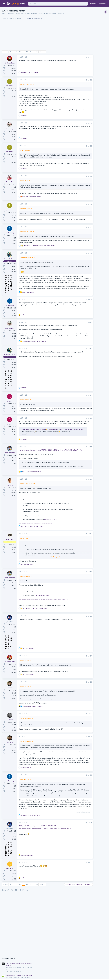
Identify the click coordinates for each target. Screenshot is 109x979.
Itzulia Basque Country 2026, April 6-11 (92, 132)
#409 (70, 317)
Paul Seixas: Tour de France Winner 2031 (92, 244)
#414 (70, 473)
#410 (70, 340)
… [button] (13, 52)
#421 (70, 748)
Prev (6, 52)
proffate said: (24, 820)
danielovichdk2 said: (26, 269)
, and (31, 202)
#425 (70, 907)
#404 (70, 148)
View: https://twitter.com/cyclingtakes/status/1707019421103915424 (35, 553)
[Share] (66, 57)
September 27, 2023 (50, 550)
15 (16, 52)
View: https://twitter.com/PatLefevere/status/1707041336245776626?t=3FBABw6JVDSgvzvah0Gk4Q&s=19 (45, 872)
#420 (70, 714)
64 (37, 52)
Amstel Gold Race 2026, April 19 (89, 177)
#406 (70, 210)
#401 (70, 57)
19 (30, 52)
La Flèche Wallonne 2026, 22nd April (91, 167)
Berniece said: (24, 422)
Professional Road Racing (87, 128)
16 (20, 52)
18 (27, 52)
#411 (70, 371)
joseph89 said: (24, 691)
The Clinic (82, 256)
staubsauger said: (25, 152)
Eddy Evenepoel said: (27, 514)
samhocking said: (25, 752)
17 (23, 52)
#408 (70, 265)
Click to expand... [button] (45, 587)
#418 (70, 646)
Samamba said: (25, 214)
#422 (70, 771)
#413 (70, 442)
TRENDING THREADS (82, 115)
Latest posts (80, 200)
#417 (70, 602)
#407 (70, 237)
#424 (70, 867)
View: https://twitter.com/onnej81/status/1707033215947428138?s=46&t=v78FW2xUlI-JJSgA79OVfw (43, 629)
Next (41, 52)
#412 (70, 417)
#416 (70, 564)
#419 (70, 686)
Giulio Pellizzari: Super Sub (92, 226)
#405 (70, 180)
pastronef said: (25, 184)
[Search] (58, 4)
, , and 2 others (32, 556)
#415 (70, 509)
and (29, 72)
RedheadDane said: (26, 84)
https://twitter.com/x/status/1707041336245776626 (37, 870)
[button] (4, 3)
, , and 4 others (39, 257)
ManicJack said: (25, 606)
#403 (70, 125)
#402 (70, 80)
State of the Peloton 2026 (87, 252)
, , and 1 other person (35, 639)
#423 (70, 815)
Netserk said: (24, 568)
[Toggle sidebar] (105, 12)
